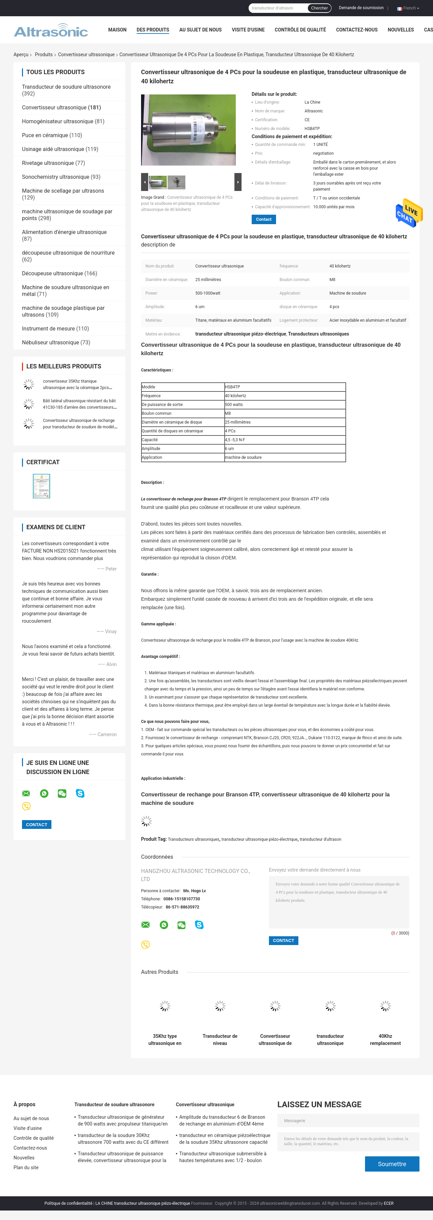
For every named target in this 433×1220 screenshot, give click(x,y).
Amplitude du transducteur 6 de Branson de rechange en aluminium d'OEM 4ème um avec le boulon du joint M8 (222, 1121)
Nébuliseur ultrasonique (50, 342)
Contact (264, 219)
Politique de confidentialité (68, 1203)
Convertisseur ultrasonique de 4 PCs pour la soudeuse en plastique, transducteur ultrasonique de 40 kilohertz (187, 203)
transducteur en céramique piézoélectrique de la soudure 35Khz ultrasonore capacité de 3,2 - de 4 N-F (224, 1140)
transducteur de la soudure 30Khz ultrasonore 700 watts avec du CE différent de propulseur (123, 1140)
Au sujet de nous (200, 30)
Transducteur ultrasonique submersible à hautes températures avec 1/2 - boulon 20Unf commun (223, 1158)
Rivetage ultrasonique (48, 163)
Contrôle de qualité (300, 30)
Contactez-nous (357, 30)
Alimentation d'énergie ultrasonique (64, 232)
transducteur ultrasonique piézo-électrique (260, 839)
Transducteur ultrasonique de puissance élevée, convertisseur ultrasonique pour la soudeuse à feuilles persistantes (122, 1158)
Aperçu (21, 54)
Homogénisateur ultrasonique (57, 121)
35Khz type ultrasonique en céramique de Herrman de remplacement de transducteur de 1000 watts (165, 1039)
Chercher (319, 8)
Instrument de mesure (48, 328)
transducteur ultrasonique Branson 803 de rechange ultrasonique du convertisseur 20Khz (330, 1039)
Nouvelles (401, 30)
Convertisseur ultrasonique (86, 54)
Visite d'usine (248, 30)
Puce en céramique (45, 135)
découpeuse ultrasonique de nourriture (68, 253)
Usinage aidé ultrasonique (53, 149)
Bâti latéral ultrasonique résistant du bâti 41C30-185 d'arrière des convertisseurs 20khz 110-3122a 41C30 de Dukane (79, 407)
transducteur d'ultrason (320, 839)
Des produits (153, 30)
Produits (44, 54)
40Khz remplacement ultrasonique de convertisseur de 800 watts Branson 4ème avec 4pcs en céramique (385, 1039)
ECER (389, 1203)
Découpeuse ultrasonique (52, 273)
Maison (117, 30)
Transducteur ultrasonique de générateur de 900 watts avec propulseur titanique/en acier (123, 1121)
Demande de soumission (361, 7)
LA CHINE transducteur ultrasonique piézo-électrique (142, 1203)
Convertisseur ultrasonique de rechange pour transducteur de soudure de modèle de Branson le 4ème (79, 427)
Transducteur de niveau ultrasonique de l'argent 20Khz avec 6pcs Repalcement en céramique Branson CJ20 (220, 1039)
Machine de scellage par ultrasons (63, 191)
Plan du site (26, 1167)
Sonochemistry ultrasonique (55, 177)
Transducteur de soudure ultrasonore (66, 87)
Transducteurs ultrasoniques (193, 839)
